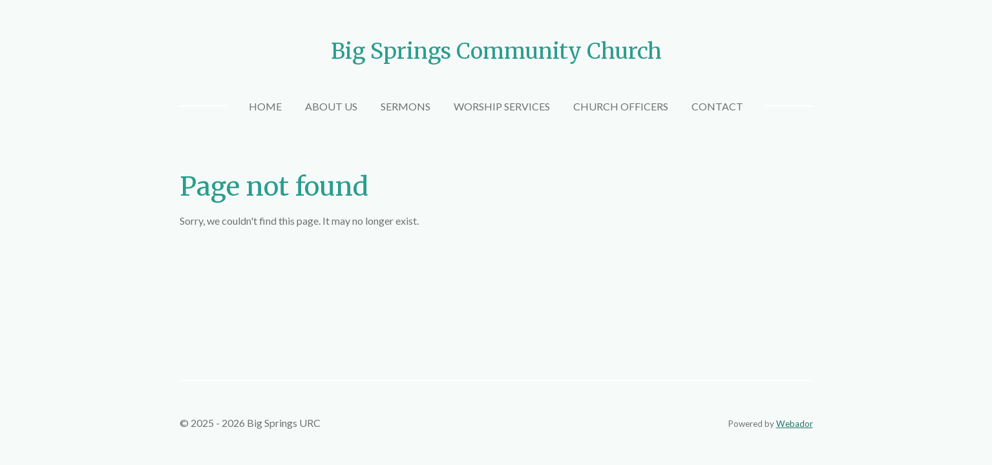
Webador (794, 423)
